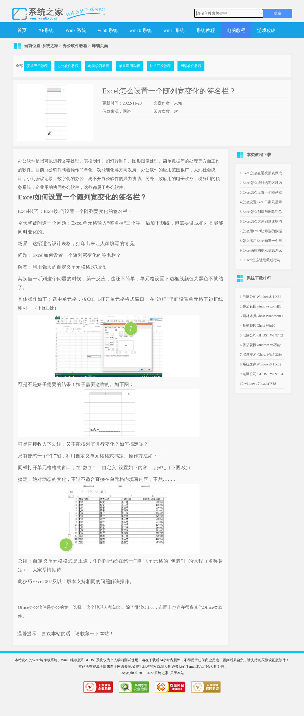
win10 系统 (140, 30)
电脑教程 (236, 30)
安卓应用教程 (37, 66)
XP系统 (46, 30)
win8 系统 (108, 30)
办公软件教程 (75, 46)
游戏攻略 (266, 30)
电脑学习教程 (98, 66)
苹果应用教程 (129, 66)
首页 (22, 30)
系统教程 (205, 30)
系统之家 (50, 46)
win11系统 (173, 30)
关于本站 (177, 673)
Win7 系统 (75, 30)
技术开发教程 (160, 66)
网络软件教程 (190, 66)
